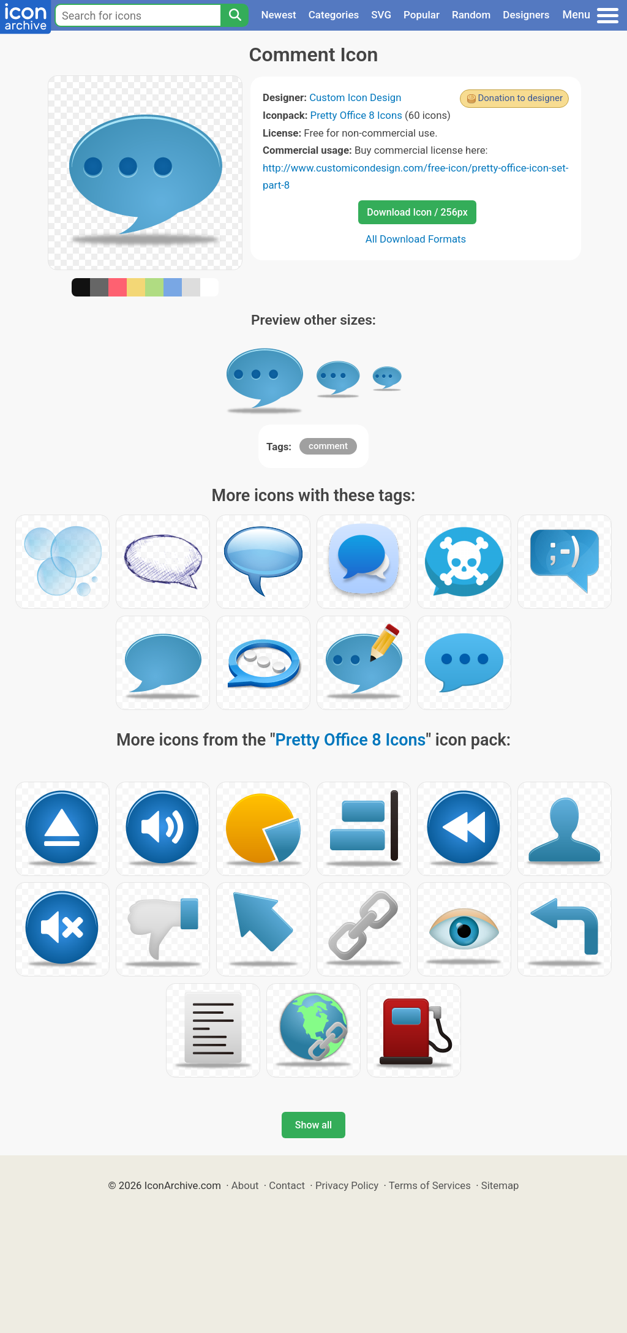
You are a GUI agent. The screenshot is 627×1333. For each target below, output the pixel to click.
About (245, 1185)
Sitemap (500, 1185)
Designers (526, 15)
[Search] (234, 15)
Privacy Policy (346, 1185)
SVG (381, 15)
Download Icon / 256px (417, 212)
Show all (313, 1125)
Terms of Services (430, 1185)
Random (471, 15)
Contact (287, 1185)
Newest (278, 15)
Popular (422, 15)
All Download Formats (416, 239)
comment (328, 445)
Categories (334, 15)
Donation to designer (520, 98)
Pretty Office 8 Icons (356, 115)
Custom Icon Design (355, 97)
